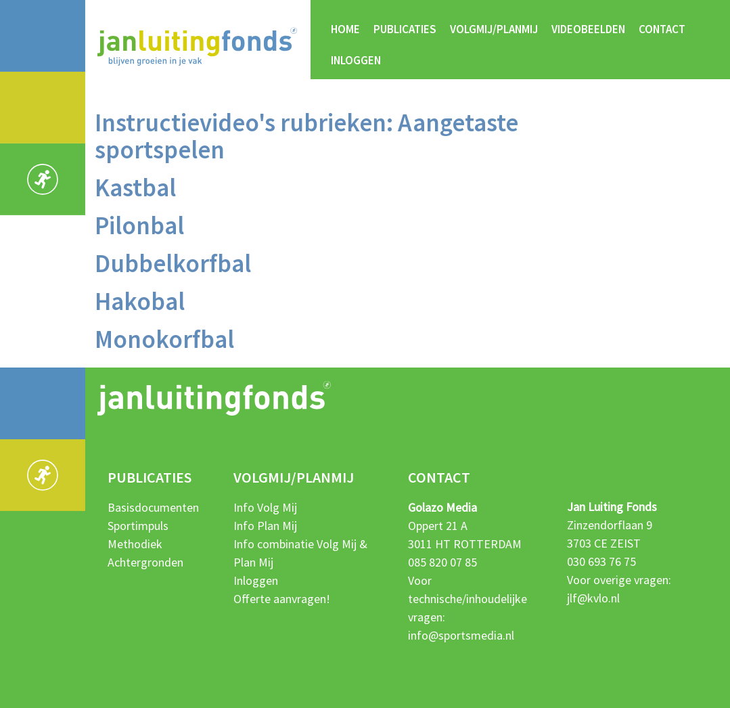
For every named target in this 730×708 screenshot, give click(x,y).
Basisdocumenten (153, 507)
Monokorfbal (164, 339)
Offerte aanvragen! (281, 598)
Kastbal (135, 187)
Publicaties (404, 29)
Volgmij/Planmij (494, 29)
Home (345, 29)
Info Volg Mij (265, 507)
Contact (662, 29)
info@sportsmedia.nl (461, 635)
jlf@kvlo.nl (593, 598)
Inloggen (356, 60)
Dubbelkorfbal (173, 263)
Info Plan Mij (265, 525)
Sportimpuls (138, 525)
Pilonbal (139, 225)
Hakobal (140, 301)
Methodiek (135, 544)
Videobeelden (588, 29)
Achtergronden (145, 562)
